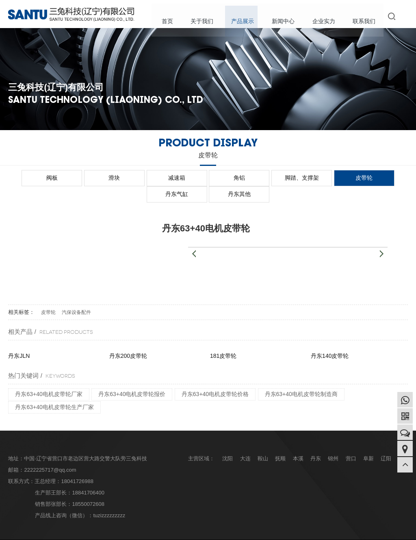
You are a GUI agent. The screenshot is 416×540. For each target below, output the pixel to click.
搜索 (393, 16)
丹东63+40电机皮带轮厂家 (48, 377)
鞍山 (263, 442)
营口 (351, 442)
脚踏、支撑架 (233, 177)
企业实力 (325, 16)
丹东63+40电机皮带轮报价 (131, 377)
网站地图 (369, 531)
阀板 (31, 177)
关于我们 (208, 16)
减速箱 (132, 177)
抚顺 (280, 442)
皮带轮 (283, 177)
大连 (245, 442)
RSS (403, 531)
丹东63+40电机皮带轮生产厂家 (54, 390)
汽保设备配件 (76, 295)
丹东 (315, 442)
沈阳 (227, 442)
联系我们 (364, 16)
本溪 (298, 442)
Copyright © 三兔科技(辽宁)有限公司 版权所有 (58, 531)
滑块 (82, 177)
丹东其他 (384, 177)
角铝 (182, 177)
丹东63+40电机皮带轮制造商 (301, 377)
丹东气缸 (334, 177)
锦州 (333, 442)
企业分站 (346, 531)
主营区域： (201, 442)
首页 (174, 16)
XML (389, 531)
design (183, 531)
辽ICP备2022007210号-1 (140, 531)
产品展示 (247, 16)
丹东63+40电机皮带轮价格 (215, 377)
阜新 (368, 442)
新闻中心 (286, 16)
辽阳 (386, 442)
